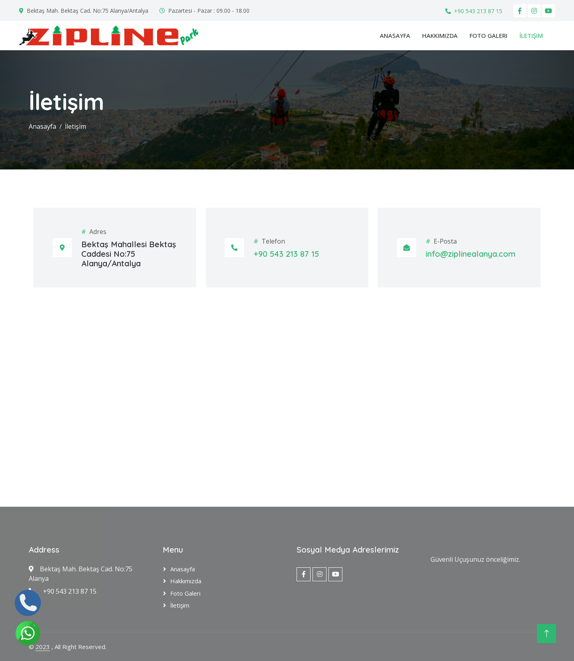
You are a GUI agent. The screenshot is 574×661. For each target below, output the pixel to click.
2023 (42, 647)
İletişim (531, 35)
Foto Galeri (488, 35)
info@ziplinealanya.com (470, 254)
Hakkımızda (440, 35)
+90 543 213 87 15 (478, 11)
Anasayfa (395, 35)
